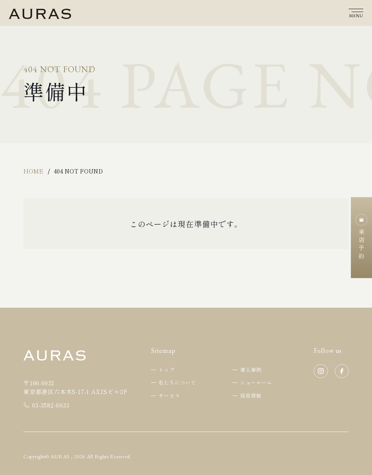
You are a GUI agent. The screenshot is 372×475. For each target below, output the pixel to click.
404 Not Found (78, 171)
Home (33, 171)
